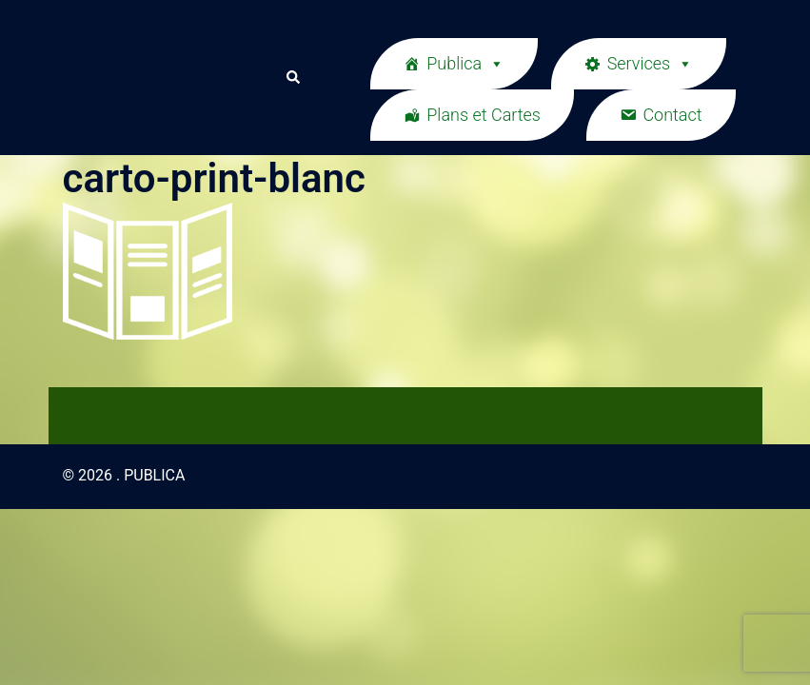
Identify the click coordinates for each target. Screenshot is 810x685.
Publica (465, 63)
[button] (292, 77)
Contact (671, 115)
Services (650, 63)
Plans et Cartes (483, 115)
